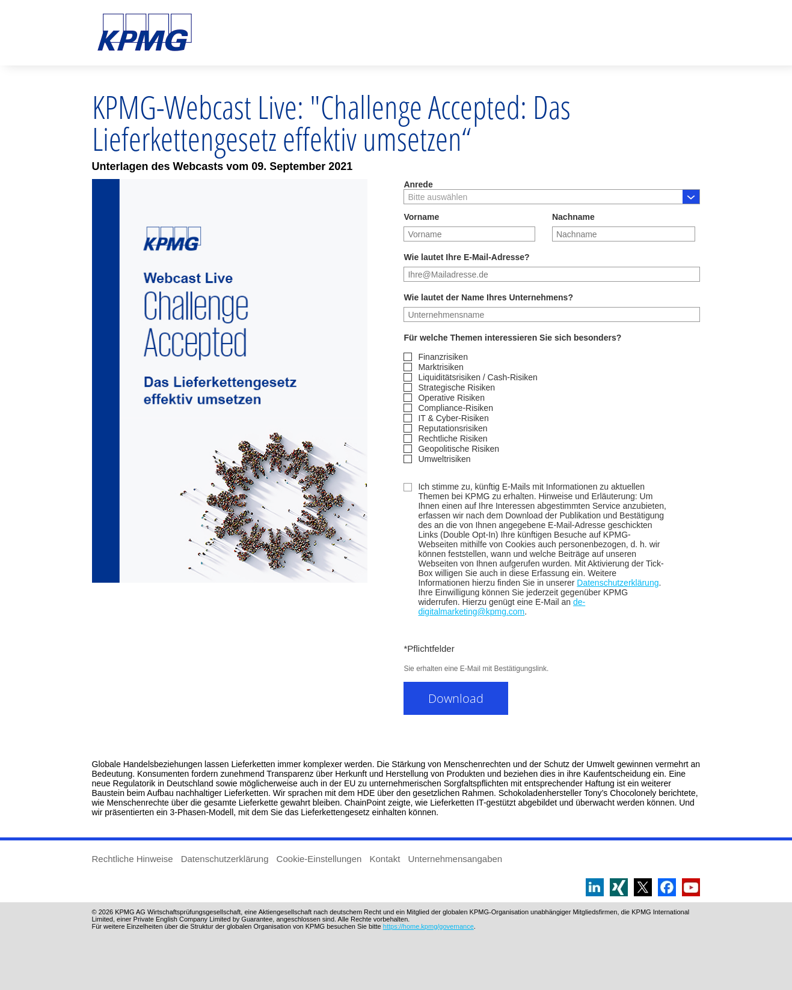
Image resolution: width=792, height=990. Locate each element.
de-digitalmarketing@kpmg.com (501, 606)
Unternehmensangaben (455, 859)
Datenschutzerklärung (617, 583)
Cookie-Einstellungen (319, 859)
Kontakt (384, 859)
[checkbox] (552, 407)
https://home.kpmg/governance (428, 926)
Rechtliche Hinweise (132, 859)
